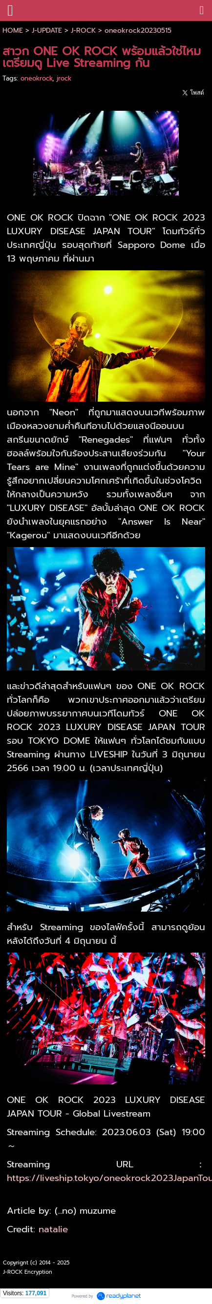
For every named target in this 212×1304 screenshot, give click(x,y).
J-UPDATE (47, 30)
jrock (64, 78)
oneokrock (36, 78)
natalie (53, 1229)
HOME (12, 30)
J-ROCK (83, 30)
